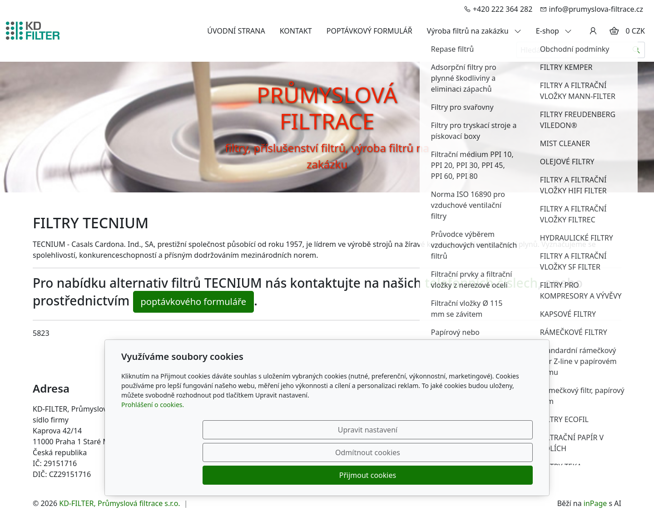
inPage (595, 503)
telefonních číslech (481, 282)
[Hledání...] (572, 50)
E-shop (554, 31)
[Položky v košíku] (614, 31)
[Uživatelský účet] (593, 31)
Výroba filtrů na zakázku (474, 31)
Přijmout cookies (489, 475)
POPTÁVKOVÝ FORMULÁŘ (369, 31)
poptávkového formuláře (194, 301)
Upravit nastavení (307, 475)
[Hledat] (636, 50)
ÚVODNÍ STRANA (236, 31)
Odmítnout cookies (398, 475)
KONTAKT (296, 31)
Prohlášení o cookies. (152, 450)
